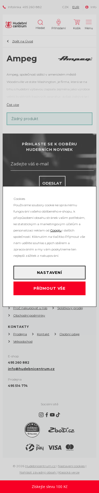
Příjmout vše (49, 288)
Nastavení (49, 272)
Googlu (56, 230)
